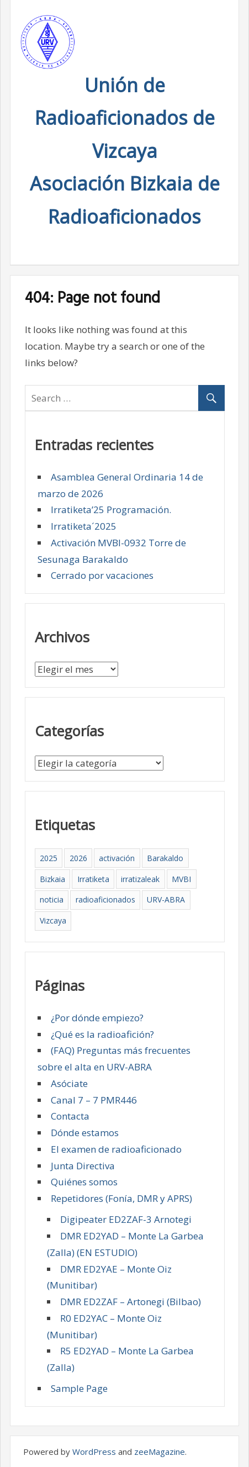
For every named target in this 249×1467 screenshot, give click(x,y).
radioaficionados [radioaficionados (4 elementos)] (105, 899)
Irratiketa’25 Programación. (111, 509)
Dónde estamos (85, 1132)
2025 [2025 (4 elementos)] (48, 858)
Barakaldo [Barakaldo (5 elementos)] (165, 858)
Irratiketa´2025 (83, 526)
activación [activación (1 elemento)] (117, 858)
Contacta (70, 1116)
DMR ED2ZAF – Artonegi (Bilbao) (130, 1301)
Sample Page (79, 1388)
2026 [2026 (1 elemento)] (78, 858)
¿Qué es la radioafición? (102, 1034)
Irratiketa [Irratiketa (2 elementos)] (93, 879)
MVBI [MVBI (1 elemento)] (181, 879)
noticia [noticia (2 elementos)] (51, 899)
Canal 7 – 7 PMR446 (94, 1100)
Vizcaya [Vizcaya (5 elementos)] (53, 920)
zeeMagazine (159, 1451)
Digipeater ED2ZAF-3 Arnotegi (126, 1219)
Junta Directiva (83, 1165)
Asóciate (69, 1083)
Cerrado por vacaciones (102, 575)
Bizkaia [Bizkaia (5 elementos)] (52, 879)
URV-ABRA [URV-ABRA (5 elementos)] (166, 899)
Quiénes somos (84, 1181)
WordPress (94, 1451)
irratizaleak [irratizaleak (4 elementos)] (140, 879)
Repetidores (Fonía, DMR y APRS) (121, 1198)
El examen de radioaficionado (116, 1149)
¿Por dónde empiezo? (97, 1017)
